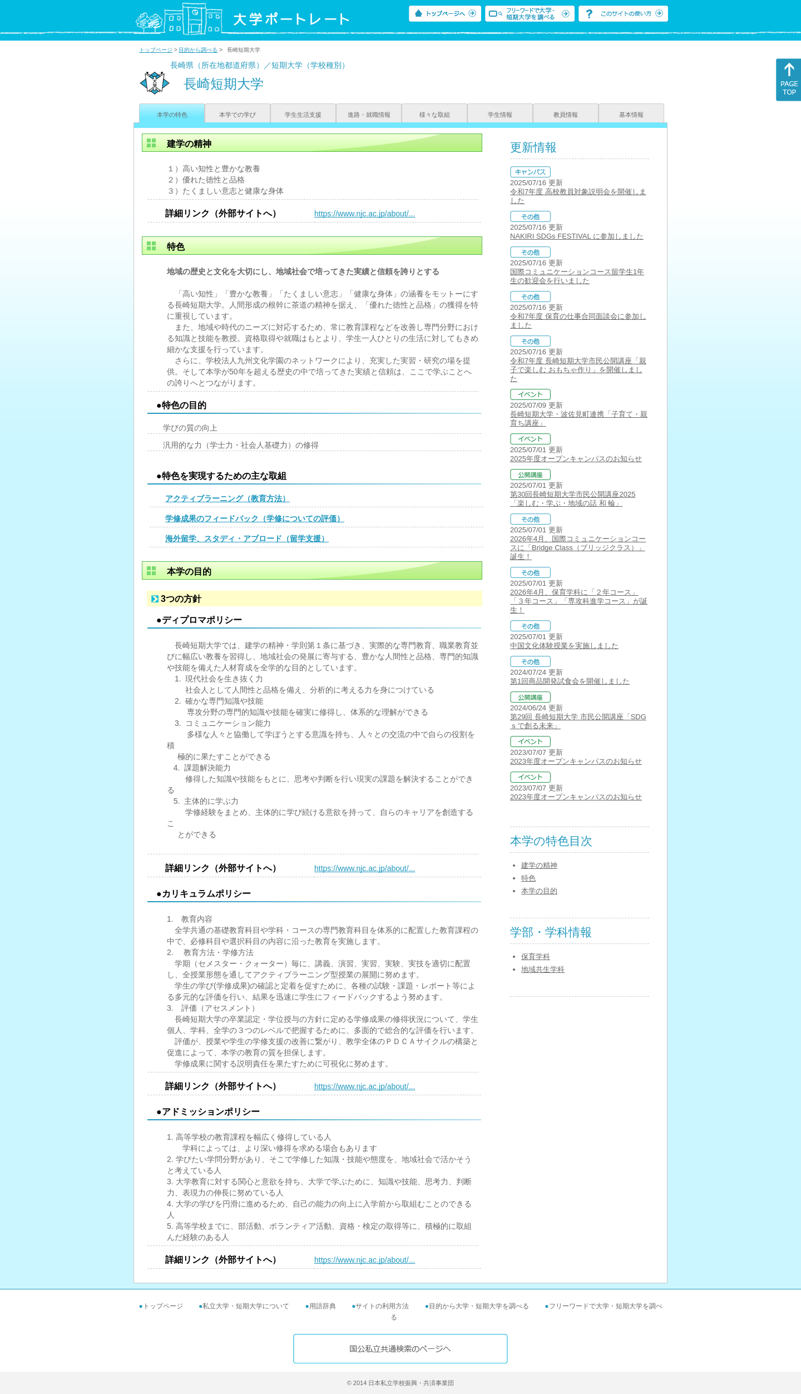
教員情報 (565, 114)
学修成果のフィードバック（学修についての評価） (254, 518)
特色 (528, 878)
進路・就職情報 (369, 114)
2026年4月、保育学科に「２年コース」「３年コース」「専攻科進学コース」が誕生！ (578, 601)
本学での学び (237, 114)
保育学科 (535, 956)
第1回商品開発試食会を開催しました (570, 681)
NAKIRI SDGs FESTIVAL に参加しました (577, 236)
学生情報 (500, 114)
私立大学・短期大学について (245, 1306)
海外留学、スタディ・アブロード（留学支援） (247, 538)
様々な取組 (434, 114)
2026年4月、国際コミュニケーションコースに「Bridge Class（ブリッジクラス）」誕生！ (578, 548)
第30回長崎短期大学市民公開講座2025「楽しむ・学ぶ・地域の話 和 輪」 (572, 498)
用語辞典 (322, 1306)
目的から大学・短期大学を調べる (479, 1306)
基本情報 (631, 114)
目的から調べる (198, 50)
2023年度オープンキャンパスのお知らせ (576, 761)
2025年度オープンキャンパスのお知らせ (576, 458)
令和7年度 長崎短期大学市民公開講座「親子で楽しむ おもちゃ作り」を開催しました (578, 370)
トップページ (155, 50)
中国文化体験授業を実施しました (564, 645)
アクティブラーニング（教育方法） (227, 498)
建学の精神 (539, 865)
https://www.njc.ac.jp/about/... (364, 213)
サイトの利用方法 (382, 1306)
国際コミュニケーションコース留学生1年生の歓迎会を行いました (577, 276)
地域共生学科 (543, 969)
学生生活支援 (303, 114)
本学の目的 (539, 891)
